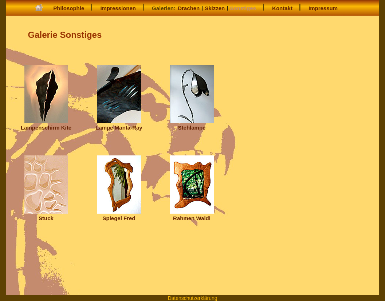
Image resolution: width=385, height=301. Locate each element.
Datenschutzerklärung (192, 298)
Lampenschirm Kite (46, 124)
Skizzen (215, 8)
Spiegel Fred (119, 215)
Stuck (46, 215)
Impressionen (118, 8)
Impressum (323, 8)
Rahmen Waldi (192, 215)
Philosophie (68, 8)
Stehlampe (192, 124)
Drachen (189, 8)
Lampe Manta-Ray (118, 124)
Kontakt (282, 8)
